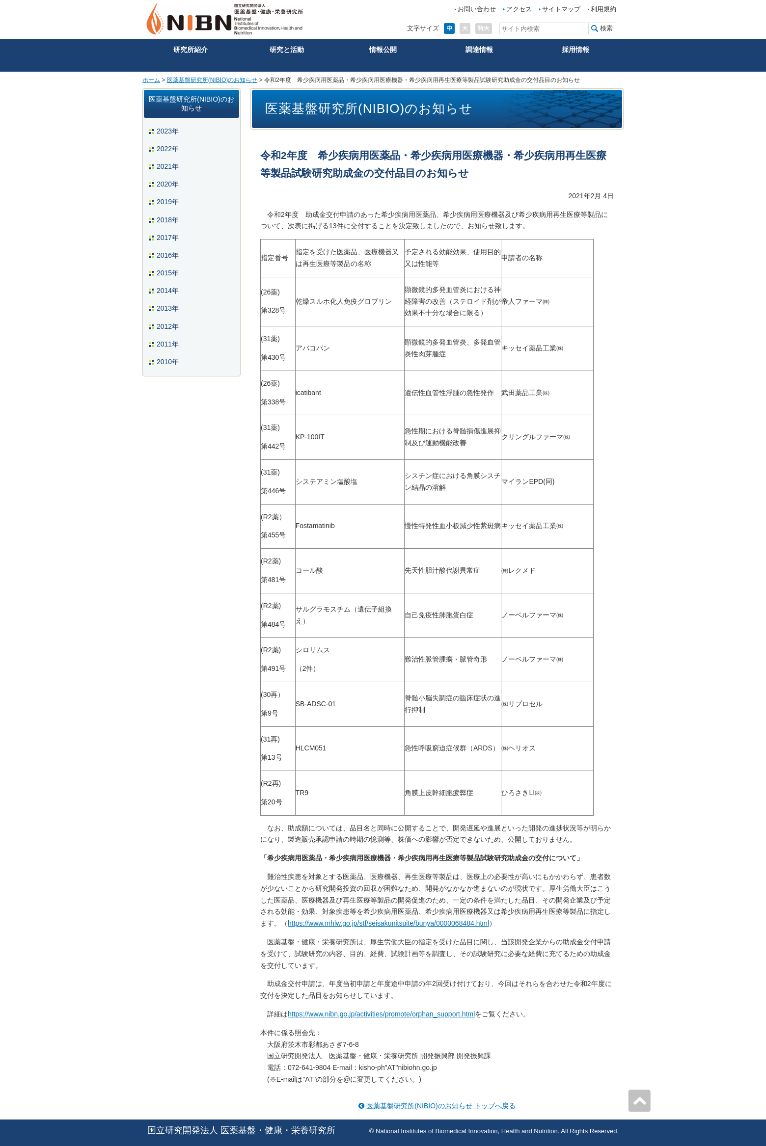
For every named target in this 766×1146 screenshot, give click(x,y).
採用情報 (575, 49)
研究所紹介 (190, 49)
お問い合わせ (477, 9)
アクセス (519, 9)
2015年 (168, 273)
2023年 (168, 131)
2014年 (168, 290)
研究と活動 (287, 49)
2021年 (168, 166)
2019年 (168, 202)
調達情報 (479, 49)
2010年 (168, 362)
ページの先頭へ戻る (639, 1101)
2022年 (168, 149)
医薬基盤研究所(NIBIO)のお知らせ (212, 80)
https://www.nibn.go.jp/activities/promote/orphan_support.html (381, 1014)
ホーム (151, 80)
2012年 (168, 326)
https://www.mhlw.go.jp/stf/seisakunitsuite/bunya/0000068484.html (388, 923)
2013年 (168, 308)
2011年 (168, 344)
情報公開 (383, 49)
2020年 (168, 184)
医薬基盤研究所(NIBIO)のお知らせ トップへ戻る (436, 1106)
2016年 (168, 255)
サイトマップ (561, 9)
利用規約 (603, 9)
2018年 (168, 220)
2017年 (168, 237)
